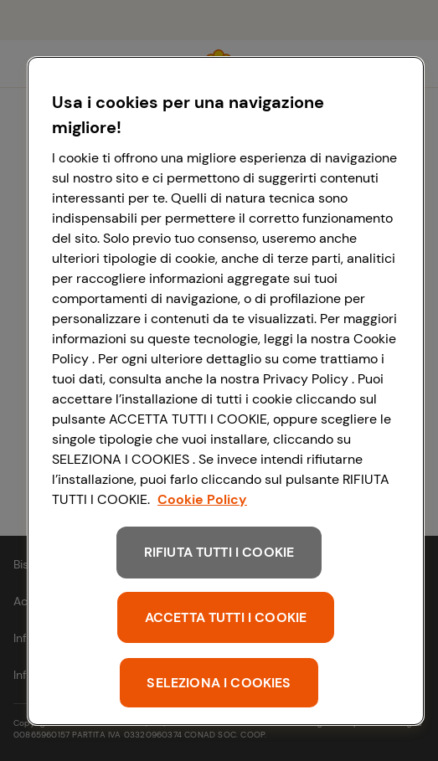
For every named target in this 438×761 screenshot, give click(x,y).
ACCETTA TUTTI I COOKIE (226, 617)
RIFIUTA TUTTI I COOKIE (219, 552)
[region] (226, 391)
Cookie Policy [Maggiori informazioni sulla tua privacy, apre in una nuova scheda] (202, 499)
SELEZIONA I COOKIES (219, 683)
